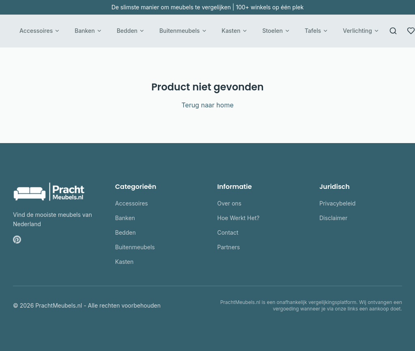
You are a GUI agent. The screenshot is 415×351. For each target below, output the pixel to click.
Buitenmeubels (183, 30)
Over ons (229, 203)
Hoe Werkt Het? (238, 217)
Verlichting (361, 30)
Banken (88, 30)
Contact (227, 232)
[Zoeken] (393, 31)
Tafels (316, 30)
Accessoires (39, 30)
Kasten (235, 30)
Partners (228, 247)
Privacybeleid (337, 203)
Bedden (131, 30)
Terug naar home (208, 105)
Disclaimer (333, 217)
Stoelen (276, 30)
